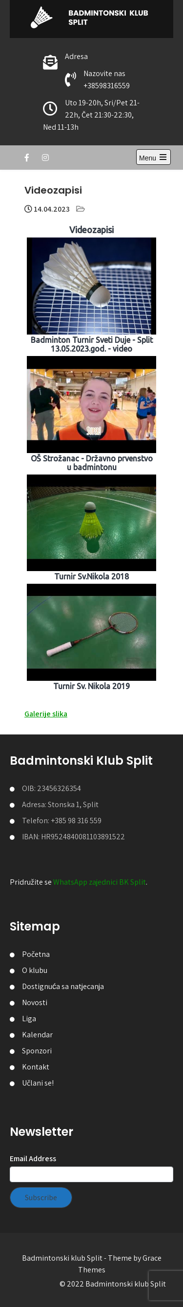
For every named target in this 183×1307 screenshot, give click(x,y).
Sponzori (37, 1051)
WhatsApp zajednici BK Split (99, 882)
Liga (29, 1018)
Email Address (33, 1158)
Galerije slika (45, 714)
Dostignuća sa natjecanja (63, 986)
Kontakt (35, 1067)
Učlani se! (38, 1083)
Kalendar (37, 1035)
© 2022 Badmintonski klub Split (113, 1284)
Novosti (34, 1002)
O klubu (34, 970)
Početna (36, 954)
